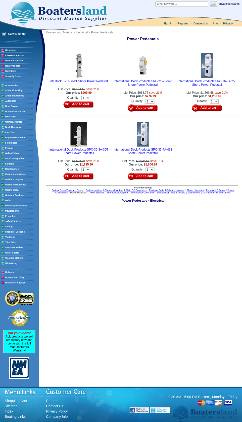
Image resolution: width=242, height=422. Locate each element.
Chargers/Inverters (113, 190)
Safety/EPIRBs (13, 221)
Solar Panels (194, 192)
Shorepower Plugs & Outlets (171, 192)
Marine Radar (12, 190)
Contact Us (201, 23)
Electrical (10, 132)
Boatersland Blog (14, 277)
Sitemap (11, 406)
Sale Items (10, 71)
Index (9, 411)
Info (215, 23)
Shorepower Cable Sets (142, 192)
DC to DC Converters (135, 190)
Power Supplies (96, 192)
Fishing (9, 148)
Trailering (10, 237)
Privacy (228, 23)
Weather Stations (14, 258)
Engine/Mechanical (15, 137)
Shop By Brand (13, 76)
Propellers (10, 216)
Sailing (9, 226)
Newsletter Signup (15, 282)
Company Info (57, 417)
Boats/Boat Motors (15, 111)
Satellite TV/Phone (15, 232)
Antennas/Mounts (14, 95)
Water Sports (12, 253)
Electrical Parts (156, 190)
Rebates (9, 272)
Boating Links (15, 417)
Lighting (9, 164)
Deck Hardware (13, 127)
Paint (8, 200)
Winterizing (11, 263)
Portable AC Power (215, 190)
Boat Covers (11, 106)
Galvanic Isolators (175, 190)
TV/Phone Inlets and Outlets (217, 192)
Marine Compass (14, 179)
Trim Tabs (10, 242)
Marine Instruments (15, 184)
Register (183, 23)
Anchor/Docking (14, 90)
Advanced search (229, 3)
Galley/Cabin (12, 153)
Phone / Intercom (195, 190)
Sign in (168, 23)
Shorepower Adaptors (118, 192)
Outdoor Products (14, 195)
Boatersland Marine (59, 32)
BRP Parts (10, 116)
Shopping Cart (16, 401)
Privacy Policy (57, 411)
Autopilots (10, 101)
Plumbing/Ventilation (16, 205)
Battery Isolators (94, 190)
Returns (52, 401)
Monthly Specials (14, 60)
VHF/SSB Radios (14, 247)
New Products (12, 66)
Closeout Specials (15, 55)
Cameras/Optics (13, 122)
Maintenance (12, 169)
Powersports (12, 211)
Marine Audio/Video (15, 174)
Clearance (10, 50)
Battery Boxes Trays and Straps (68, 190)
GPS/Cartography (14, 158)
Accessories (11, 85)
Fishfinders (11, 143)
